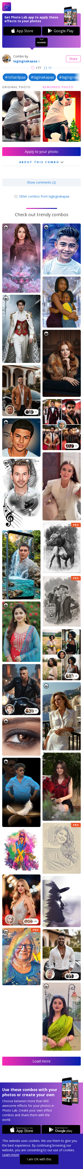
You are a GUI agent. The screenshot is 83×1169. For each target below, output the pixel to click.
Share (73, 59)
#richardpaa (15, 77)
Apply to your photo (41, 151)
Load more (41, 1061)
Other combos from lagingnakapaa (41, 196)
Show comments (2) (41, 182)
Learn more (10, 1155)
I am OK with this (39, 1159)
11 (48, 68)
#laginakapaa (42, 77)
